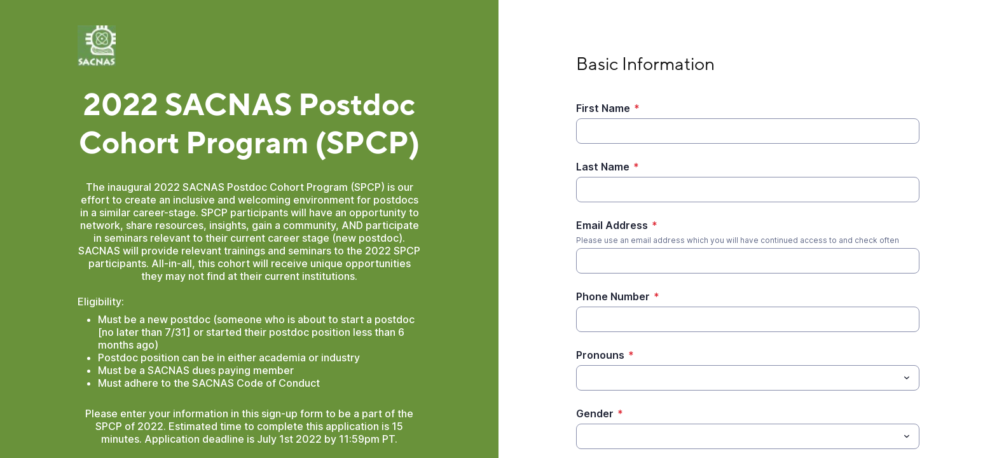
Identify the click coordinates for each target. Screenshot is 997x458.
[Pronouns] (737, 378)
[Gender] (737, 436)
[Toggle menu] (907, 378)
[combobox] (747, 378)
